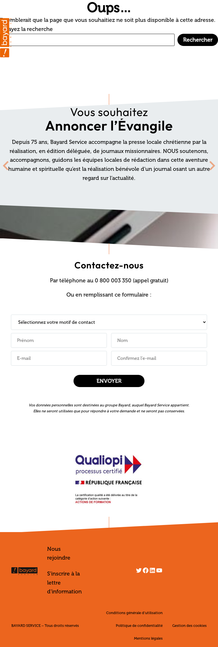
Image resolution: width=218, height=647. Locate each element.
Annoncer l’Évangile (109, 125)
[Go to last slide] (6, 165)
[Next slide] (212, 165)
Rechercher (197, 40)
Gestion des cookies (189, 625)
